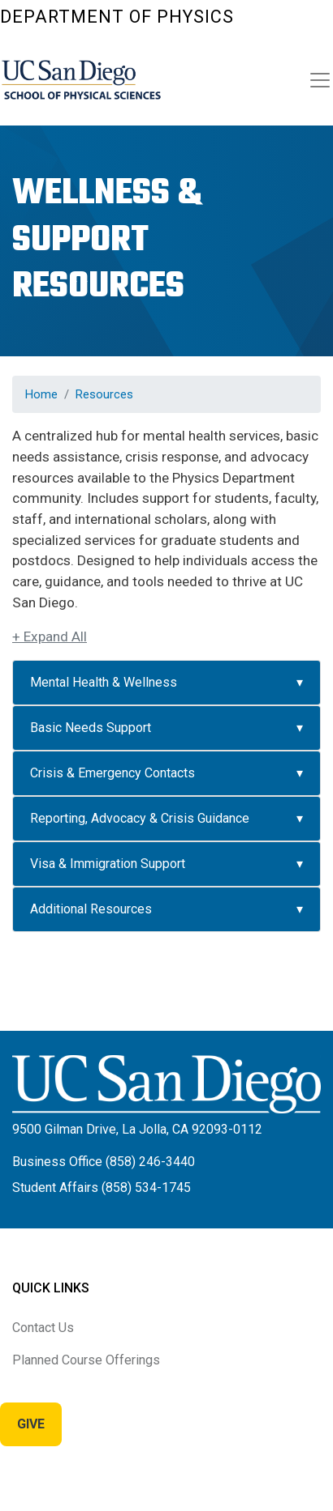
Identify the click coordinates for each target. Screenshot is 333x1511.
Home (41, 394)
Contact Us (43, 1327)
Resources (104, 394)
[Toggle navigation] (320, 80)
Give (31, 1424)
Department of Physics (117, 16)
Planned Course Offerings (86, 1360)
